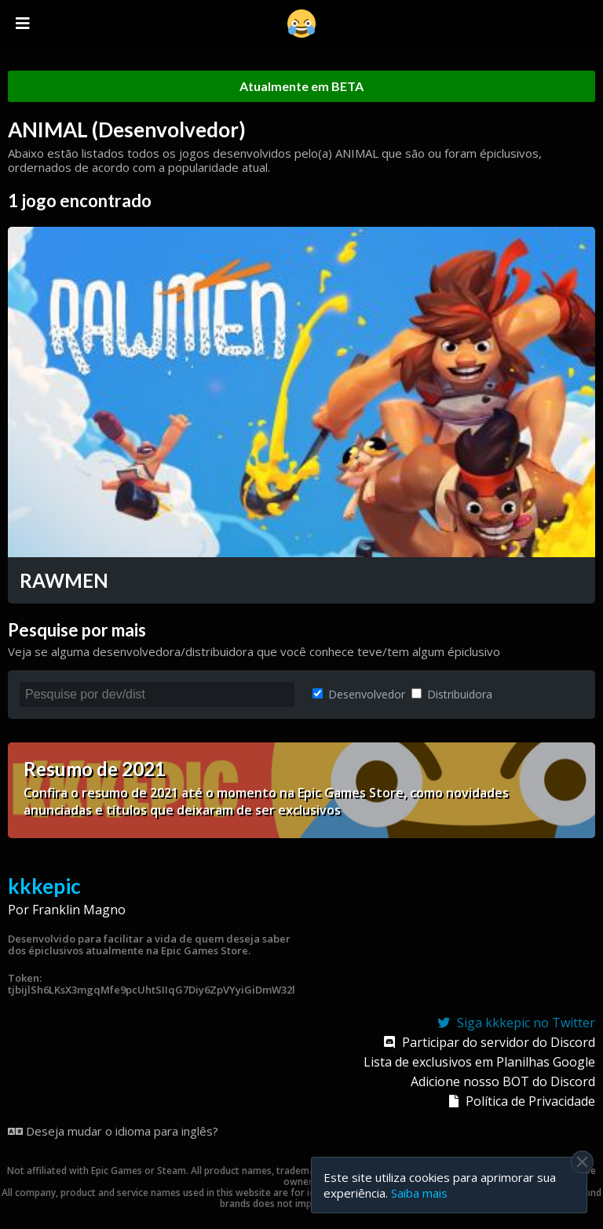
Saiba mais (419, 1193)
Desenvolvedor (358, 694)
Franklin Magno (79, 909)
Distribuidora (451, 694)
